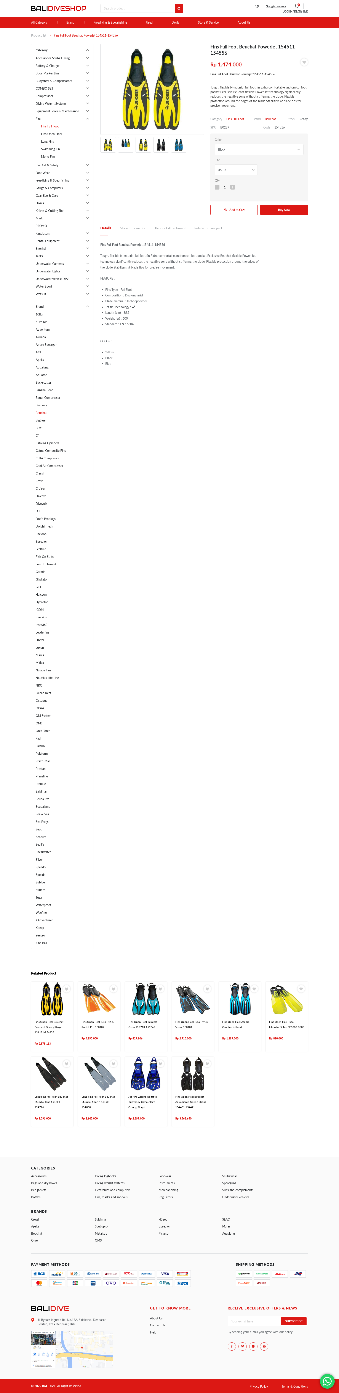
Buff (38, 428)
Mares (40, 655)
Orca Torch (43, 731)
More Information (133, 228)
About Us (244, 22)
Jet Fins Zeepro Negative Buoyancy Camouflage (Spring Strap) (142, 1102)
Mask (39, 218)
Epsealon (42, 541)
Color (218, 140)
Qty (217, 180)
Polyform (42, 753)
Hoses (40, 203)
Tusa (39, 897)
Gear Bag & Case (47, 195)
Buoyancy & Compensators (54, 81)
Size (217, 160)
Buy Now (284, 210)
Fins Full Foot (50, 126)
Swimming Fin (50, 149)
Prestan (41, 768)
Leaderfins (42, 632)
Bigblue (40, 420)
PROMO (41, 226)
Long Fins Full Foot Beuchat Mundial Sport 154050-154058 (98, 1102)
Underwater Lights (48, 271)
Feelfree (41, 549)
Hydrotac (42, 602)
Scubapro (101, 1226)
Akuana (41, 337)
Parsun (40, 746)
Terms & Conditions (295, 1386)
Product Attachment (170, 228)
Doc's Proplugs (46, 519)
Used (149, 22)
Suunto (40, 890)
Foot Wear (43, 173)
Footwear (165, 1176)
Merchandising (168, 1190)
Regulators (43, 233)
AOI (38, 352)
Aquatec (41, 375)
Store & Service (208, 22)
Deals (175, 22)
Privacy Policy (259, 1386)
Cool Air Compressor (49, 466)
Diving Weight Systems (51, 103)
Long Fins (47, 141)
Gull (38, 587)
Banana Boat (44, 390)
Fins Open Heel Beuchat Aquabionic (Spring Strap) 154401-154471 (190, 1102)
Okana (40, 708)
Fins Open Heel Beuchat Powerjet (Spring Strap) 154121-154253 (49, 1027)
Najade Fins (43, 670)
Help (153, 1332)
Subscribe (294, 1321)
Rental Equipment (47, 241)
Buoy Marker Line (47, 73)
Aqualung (42, 367)
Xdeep (40, 928)
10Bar (40, 314)
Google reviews (276, 6)
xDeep (163, 1219)
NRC (39, 685)
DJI (38, 511)
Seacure (41, 837)
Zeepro (40, 935)
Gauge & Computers (49, 188)
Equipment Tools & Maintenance (57, 111)
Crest (39, 481)
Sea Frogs (42, 822)
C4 (37, 435)
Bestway (41, 405)
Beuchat (41, 413)
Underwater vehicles (235, 1197)
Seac (39, 829)
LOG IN (295, 11)
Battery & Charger (48, 66)
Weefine (41, 912)
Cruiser (40, 488)
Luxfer (40, 640)
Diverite (41, 496)
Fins (38, 119)
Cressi (39, 473)
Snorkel (41, 248)
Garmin (40, 572)
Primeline (42, 776)
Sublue (40, 882)
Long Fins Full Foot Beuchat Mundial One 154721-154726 (51, 1102)
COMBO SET (44, 88)
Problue (41, 784)
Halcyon (41, 594)
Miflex (40, 662)
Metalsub (101, 1233)
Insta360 (41, 625)
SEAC (226, 1219)
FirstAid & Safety (47, 165)
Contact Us (157, 1325)
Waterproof (43, 905)
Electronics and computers (112, 1190)
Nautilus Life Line (47, 678)
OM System (43, 715)
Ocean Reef (43, 693)
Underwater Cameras (50, 263)
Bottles (35, 1197)
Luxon (40, 647)
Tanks (39, 256)
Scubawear (229, 1176)
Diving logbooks (105, 1176)
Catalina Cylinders (47, 443)
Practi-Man (43, 761)
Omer (35, 1240)
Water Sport (44, 286)
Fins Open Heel (51, 134)
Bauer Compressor (48, 397)
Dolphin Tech (44, 526)
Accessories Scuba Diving (53, 58)
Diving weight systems (110, 1183)
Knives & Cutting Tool (50, 210)
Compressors (44, 96)
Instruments (167, 1183)
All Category (39, 22)
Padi (38, 738)
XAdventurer (44, 920)
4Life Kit (41, 322)
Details (105, 228)
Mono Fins (48, 156)
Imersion (41, 617)
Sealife (40, 844)
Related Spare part (208, 228)
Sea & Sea (42, 814)
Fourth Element (46, 564)
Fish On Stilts (45, 556)
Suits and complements (237, 1190)
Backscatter (43, 382)
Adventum (43, 329)
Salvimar (41, 791)
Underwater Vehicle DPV (52, 279)
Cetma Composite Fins (51, 450)
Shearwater (43, 852)
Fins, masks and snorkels (111, 1197)
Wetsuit (41, 294)
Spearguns (229, 1183)
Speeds (40, 875)
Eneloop (41, 534)
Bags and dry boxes (44, 1183)
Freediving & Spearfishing (110, 22)
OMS (39, 723)
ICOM (40, 609)
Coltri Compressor (48, 458)
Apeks (40, 360)
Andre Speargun (46, 344)
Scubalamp (43, 806)
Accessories (38, 1176)
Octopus (41, 700)
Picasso (163, 1233)
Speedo (41, 867)
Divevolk (41, 503)
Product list (38, 35)
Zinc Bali (41, 943)
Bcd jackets (38, 1190)
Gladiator (42, 579)
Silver (39, 859)
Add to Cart (237, 210)
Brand (70, 22)
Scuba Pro (42, 799)
